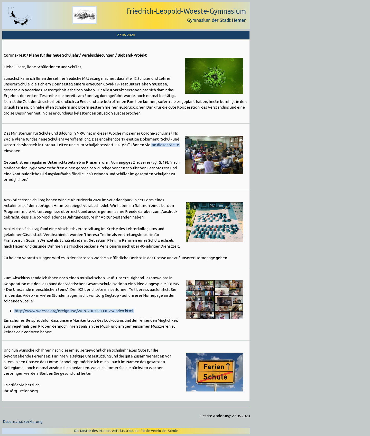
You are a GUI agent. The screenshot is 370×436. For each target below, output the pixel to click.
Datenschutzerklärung (22, 421)
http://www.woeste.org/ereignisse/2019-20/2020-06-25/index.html (74, 311)
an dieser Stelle (165, 145)
